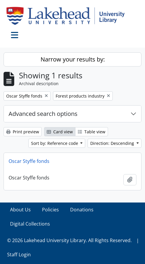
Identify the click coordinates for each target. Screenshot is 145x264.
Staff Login (19, 254)
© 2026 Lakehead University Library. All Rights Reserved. (69, 240)
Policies (50, 209)
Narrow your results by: (73, 59)
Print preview (22, 132)
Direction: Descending (112, 143)
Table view (91, 132)
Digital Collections (30, 224)
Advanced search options (43, 114)
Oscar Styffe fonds (29, 161)
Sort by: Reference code (55, 143)
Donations (82, 209)
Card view (60, 132)
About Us (20, 209)
